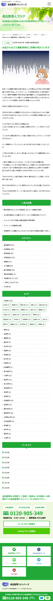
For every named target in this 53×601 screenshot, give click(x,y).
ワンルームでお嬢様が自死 (13, 225)
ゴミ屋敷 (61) (8, 266)
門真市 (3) (7, 363)
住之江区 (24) (26, 314)
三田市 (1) (7, 438)
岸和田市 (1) (8, 388)
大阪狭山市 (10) (9, 417)
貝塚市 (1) (7, 392)
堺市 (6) (6, 330)
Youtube (14, 574)
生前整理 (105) (9, 249)
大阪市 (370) (8, 301)
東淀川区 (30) (43, 305)
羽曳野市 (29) (8, 400)
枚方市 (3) (7, 359)
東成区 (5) (15, 305)
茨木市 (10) (8, 346)
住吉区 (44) (16, 314)
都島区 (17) (42, 310)
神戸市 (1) (7, 429)
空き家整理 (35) (9, 270)
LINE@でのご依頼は (26, 531)
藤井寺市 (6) (8, 409)
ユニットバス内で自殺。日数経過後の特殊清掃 (19, 220)
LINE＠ (14, 563)
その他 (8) (7, 286)
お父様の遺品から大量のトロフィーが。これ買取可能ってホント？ (25, 215)
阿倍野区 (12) (27, 319)
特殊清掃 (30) (8, 253)
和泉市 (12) (8, 380)
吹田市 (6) (7, 355)
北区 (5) (45, 319)
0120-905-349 (17, 598)
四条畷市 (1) (8, 367)
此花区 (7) (6, 305)
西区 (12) (34, 305)
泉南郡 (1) (7, 425)
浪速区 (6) (41, 324)
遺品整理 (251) (9, 245)
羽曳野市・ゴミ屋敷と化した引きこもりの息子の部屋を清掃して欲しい (27, 231)
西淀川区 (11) (24, 305)
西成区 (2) (33, 324)
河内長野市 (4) (9, 421)
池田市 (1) (7, 334)
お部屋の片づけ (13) (11, 278)
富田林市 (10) (8, 413)
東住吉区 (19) (7, 319)
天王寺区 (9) (23, 324)
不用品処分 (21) (9, 257)
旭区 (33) (33, 310)
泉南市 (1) (7, 396)
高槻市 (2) (7, 350)
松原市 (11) (8, 404)
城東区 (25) (15, 310)
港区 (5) (5, 324)
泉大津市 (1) (8, 384)
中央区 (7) (17, 319)
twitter (39, 563)
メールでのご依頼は (26, 523)
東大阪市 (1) (8, 371)
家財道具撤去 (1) (10, 274)
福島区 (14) (13, 324)
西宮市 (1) (7, 433)
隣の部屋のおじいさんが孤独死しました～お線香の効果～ (23, 210)
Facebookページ (39, 553)
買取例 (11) (8, 261)
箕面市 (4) (7, 338)
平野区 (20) (36, 314)
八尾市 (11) (8, 375)
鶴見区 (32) (24, 310)
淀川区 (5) (6, 310)
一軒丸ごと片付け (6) (11, 282)
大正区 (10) (6, 314)
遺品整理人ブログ (14, 553)
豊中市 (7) (7, 342)
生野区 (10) (36, 319)
